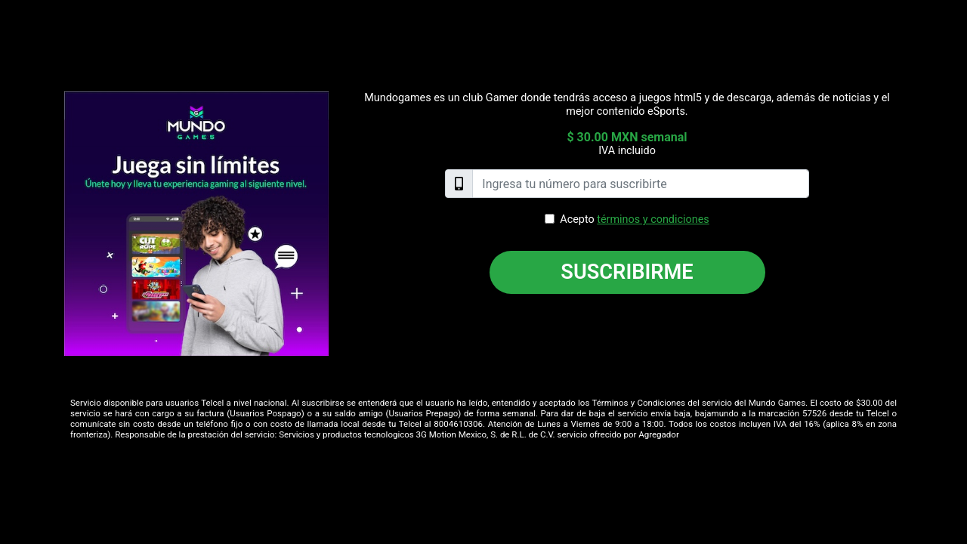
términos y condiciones (653, 219)
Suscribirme (627, 272)
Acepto (634, 219)
